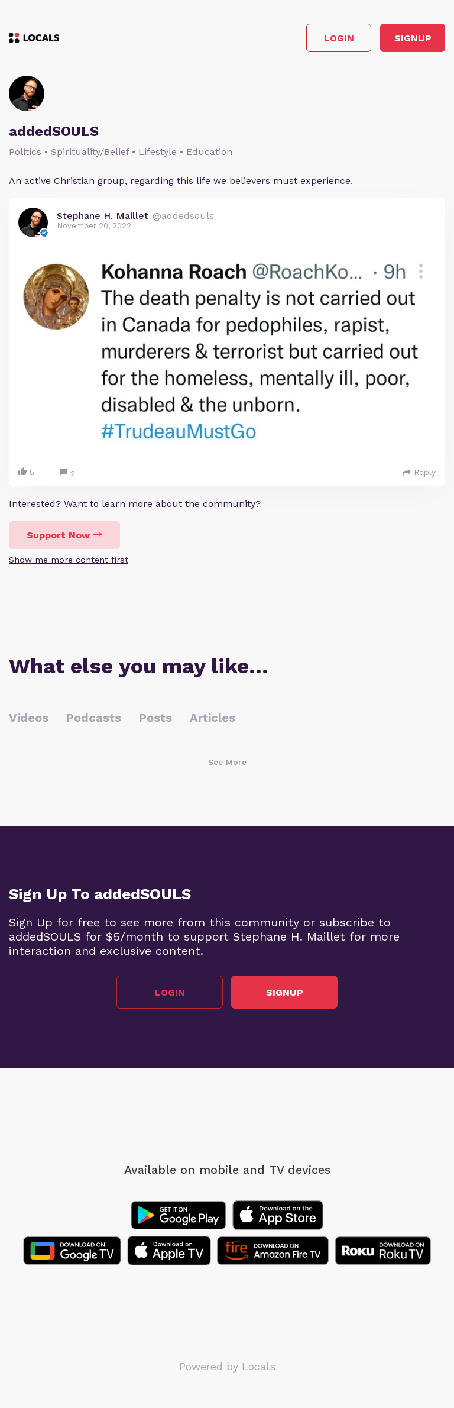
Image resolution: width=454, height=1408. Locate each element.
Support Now (64, 535)
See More (227, 762)
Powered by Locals (227, 1366)
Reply (419, 472)
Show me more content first (68, 559)
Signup (413, 38)
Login (339, 38)
